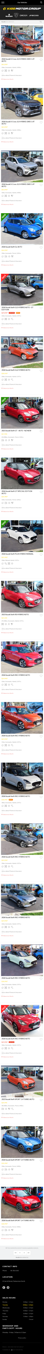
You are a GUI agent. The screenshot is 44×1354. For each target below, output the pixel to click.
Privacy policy (22, 1338)
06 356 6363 (14, 1270)
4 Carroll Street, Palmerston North (13, 1281)
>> (28, 1253)
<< (15, 1253)
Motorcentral (17, 1350)
